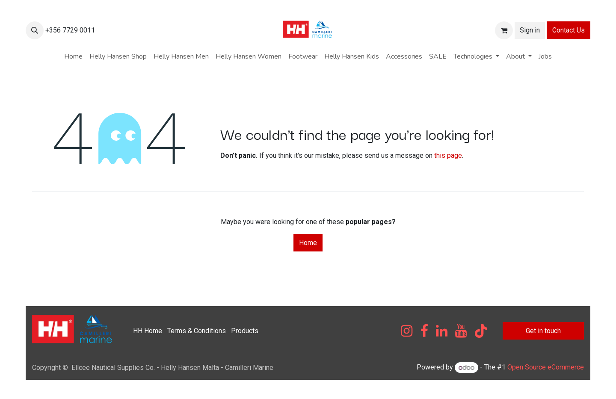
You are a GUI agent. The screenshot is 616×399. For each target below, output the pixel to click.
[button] (35, 30)
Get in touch (543, 331)
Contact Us (568, 30)
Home (308, 243)
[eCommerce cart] (504, 30)
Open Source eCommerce (545, 368)
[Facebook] (424, 331)
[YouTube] (460, 331)
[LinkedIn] (441, 331)
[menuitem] (73, 56)
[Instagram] (406, 331)
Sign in (530, 30)
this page (448, 155)
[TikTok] (481, 331)
